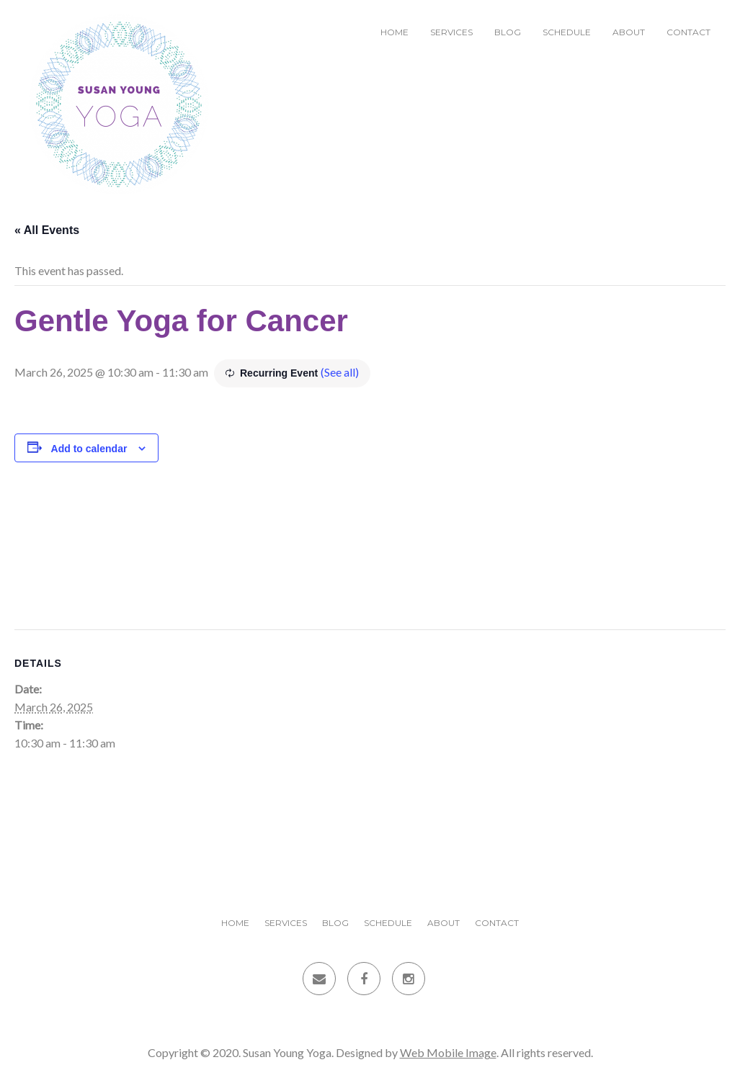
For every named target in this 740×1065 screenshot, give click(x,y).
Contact (688, 32)
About (628, 32)
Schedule (567, 32)
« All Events (46, 230)
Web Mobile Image (448, 1052)
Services (451, 32)
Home (394, 32)
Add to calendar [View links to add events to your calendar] (89, 448)
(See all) (340, 372)
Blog (507, 32)
